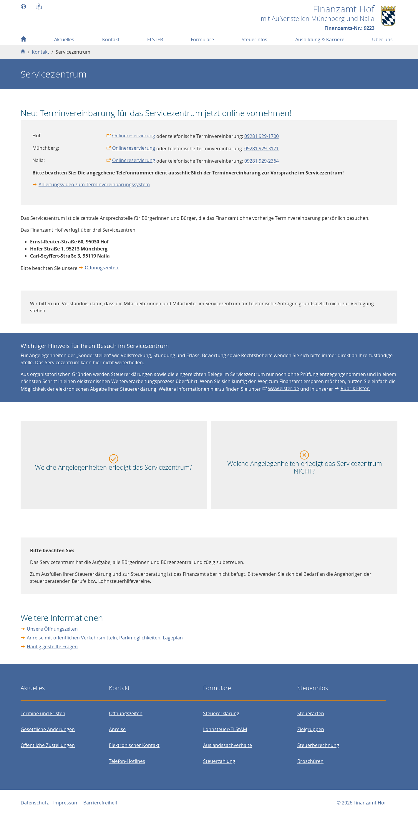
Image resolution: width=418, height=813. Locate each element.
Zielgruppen (310, 729)
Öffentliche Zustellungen (48, 745)
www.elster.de (283, 388)
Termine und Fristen (43, 713)
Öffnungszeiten (101, 267)
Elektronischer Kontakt (134, 745)
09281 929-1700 (261, 136)
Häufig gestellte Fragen (52, 646)
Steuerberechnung (318, 745)
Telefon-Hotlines (127, 761)
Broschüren (310, 761)
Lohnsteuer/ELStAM (225, 729)
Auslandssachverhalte (227, 745)
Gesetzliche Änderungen (48, 729)
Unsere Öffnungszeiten (52, 629)
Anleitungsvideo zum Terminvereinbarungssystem (94, 184)
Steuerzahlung (219, 761)
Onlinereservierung (133, 135)
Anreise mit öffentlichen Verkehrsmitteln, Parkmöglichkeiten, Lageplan (105, 637)
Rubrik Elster (355, 388)
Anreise (117, 729)
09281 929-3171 (261, 148)
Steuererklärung (221, 713)
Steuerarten (310, 713)
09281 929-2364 (261, 161)
